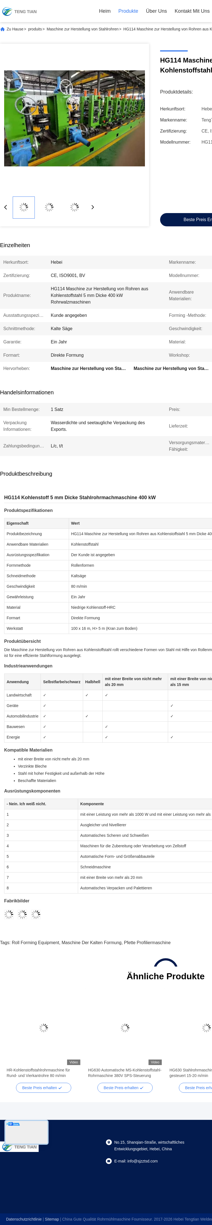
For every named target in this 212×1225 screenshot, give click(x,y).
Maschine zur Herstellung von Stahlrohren (83, 29)
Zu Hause (15, 29)
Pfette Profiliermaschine (147, 942)
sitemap (52, 1219)
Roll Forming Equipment (35, 942)
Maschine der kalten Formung (91, 942)
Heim (105, 11)
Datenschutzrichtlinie (24, 1219)
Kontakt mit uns (192, 11)
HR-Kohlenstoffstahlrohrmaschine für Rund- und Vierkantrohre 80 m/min (38, 1073)
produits (35, 29)
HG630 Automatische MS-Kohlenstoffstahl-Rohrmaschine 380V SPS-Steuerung (124, 1073)
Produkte (128, 11)
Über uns (156, 11)
